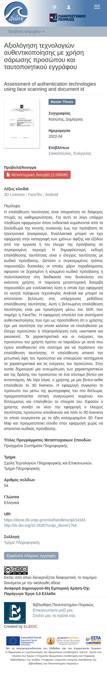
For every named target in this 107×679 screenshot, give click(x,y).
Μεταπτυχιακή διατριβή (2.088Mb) (37, 175)
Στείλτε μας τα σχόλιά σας (54, 615)
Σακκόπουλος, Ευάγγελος (70, 153)
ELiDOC (30, 626)
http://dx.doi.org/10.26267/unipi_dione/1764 (40, 525)
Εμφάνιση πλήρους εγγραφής (31, 556)
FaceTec (35, 194)
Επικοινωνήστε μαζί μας (53, 610)
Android (51, 194)
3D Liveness (14, 194)
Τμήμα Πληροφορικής (22, 542)
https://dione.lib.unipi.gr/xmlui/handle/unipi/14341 (45, 520)
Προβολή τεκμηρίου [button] (26, 31)
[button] (54, 6)
